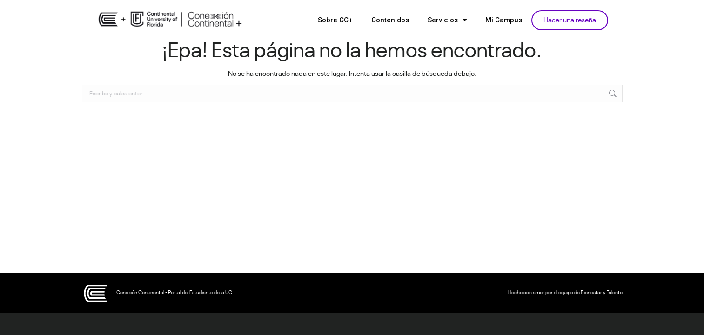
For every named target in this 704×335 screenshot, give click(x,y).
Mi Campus (503, 20)
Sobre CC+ (335, 20)
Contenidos (390, 20)
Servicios (447, 20)
